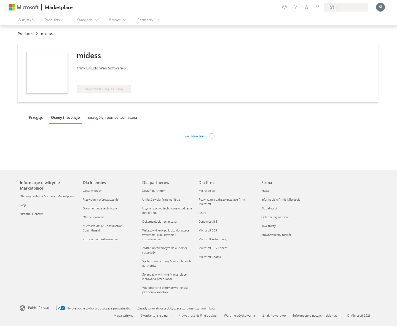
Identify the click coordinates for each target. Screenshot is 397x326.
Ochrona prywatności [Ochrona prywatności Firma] (275, 217)
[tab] (37, 117)
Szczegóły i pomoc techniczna (112, 117)
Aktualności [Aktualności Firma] (269, 208)
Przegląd (36, 117)
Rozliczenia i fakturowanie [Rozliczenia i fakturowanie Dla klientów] (100, 239)
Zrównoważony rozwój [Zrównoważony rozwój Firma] (276, 235)
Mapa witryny (123, 315)
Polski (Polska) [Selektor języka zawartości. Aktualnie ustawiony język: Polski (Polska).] (38, 307)
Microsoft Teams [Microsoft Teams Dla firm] (209, 257)
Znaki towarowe (274, 315)
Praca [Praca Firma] (265, 190)
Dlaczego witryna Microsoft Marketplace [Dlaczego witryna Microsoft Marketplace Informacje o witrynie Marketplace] (47, 196)
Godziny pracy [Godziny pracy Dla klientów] (92, 190)
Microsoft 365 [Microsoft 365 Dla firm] (207, 230)
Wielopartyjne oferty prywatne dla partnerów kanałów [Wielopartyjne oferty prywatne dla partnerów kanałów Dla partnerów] (165, 289)
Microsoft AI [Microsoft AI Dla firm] (206, 190)
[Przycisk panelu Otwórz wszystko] (22, 19)
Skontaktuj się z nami (156, 315)
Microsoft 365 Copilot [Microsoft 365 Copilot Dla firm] (212, 248)
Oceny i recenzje (65, 117)
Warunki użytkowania (239, 315)
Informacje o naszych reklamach (316, 315)
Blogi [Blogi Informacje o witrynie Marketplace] (23, 205)
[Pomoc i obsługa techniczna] (295, 7)
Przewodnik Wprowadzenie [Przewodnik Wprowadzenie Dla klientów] (101, 199)
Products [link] (25, 33)
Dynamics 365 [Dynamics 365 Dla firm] (207, 221)
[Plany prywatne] (317, 7)
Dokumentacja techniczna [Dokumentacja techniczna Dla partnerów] (159, 221)
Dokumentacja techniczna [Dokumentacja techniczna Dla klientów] (100, 208)
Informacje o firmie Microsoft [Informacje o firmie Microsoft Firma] (280, 199)
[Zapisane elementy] (306, 7)
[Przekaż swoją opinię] (284, 7)
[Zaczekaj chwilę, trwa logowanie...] (380, 7)
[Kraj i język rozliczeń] (346, 7)
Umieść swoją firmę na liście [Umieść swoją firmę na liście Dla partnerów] (161, 199)
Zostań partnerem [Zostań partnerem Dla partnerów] (154, 190)
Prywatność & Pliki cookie (197, 315)
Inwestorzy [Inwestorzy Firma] (268, 226)
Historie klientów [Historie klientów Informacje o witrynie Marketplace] (31, 214)
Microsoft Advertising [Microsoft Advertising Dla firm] (212, 239)
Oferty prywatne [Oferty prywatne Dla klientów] (93, 217)
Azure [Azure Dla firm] (202, 213)
